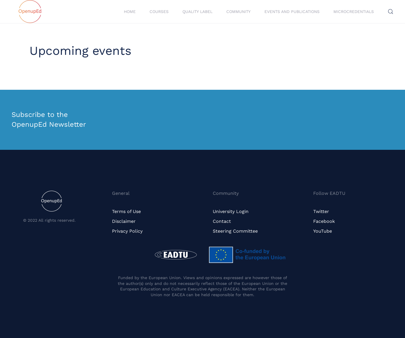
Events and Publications (292, 11)
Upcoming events (80, 51)
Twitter (321, 211)
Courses (159, 11)
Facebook (324, 221)
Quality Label (197, 11)
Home (130, 11)
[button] (390, 11)
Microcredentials (353, 11)
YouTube (322, 231)
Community (238, 11)
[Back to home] (30, 11)
